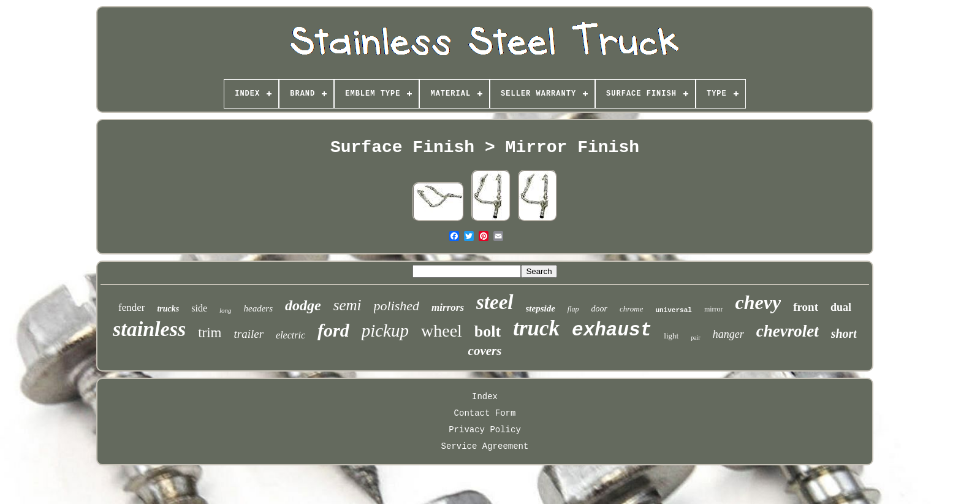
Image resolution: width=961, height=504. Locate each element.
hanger (728, 334)
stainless (149, 329)
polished (397, 305)
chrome (632, 308)
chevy (758, 302)
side (199, 308)
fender (131, 307)
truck (536, 328)
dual (840, 307)
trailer (249, 333)
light (671, 335)
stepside (540, 308)
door (599, 308)
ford (333, 330)
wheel (441, 330)
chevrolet (787, 331)
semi (347, 305)
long (225, 310)
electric (290, 335)
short (844, 333)
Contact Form (485, 413)
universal (673, 310)
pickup (385, 330)
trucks (168, 308)
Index (485, 397)
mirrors (447, 307)
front (805, 306)
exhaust (611, 330)
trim (209, 332)
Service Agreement (485, 446)
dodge (303, 305)
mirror (713, 309)
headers (258, 308)
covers (485, 350)
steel (494, 302)
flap (573, 309)
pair (696, 337)
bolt (487, 331)
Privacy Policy (485, 430)
